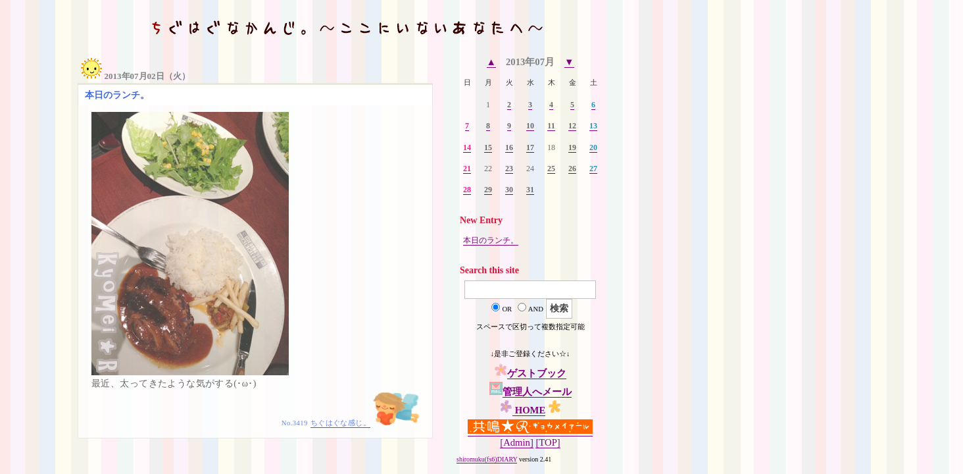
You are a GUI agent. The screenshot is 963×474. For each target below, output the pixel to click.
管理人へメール (537, 391)
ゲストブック (536, 373)
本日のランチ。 (490, 240)
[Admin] (516, 442)
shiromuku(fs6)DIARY (487, 459)
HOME (528, 410)
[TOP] (547, 442)
